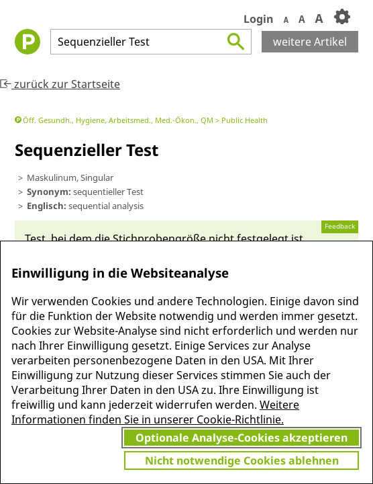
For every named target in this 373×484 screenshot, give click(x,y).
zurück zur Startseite (60, 84)
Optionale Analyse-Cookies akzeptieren (242, 437)
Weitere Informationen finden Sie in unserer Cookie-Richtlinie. (155, 412)
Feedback (340, 226)
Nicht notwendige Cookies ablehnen (242, 460)
